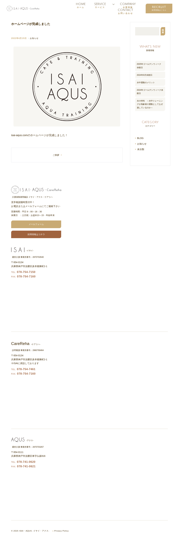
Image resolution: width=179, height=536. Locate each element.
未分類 (140, 149)
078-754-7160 (23, 276)
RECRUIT (159, 7)
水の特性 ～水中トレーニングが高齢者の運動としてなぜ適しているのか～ (150, 104)
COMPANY (128, 5)
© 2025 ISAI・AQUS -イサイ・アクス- (30, 531)
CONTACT (125, 11)
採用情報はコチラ (36, 234)
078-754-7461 (23, 369)
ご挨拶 (56, 155)
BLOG (140, 138)
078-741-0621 (23, 466)
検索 (163, 31)
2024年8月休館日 (144, 75)
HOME (80, 5)
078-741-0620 (23, 461)
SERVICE (100, 5)
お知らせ (34, 38)
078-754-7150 (23, 272)
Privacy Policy (62, 531)
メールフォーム (36, 224)
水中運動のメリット (146, 82)
